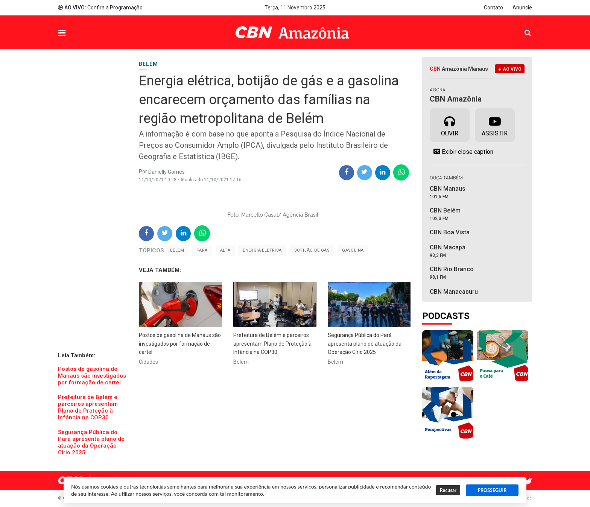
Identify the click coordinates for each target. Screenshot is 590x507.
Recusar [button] (448, 490)
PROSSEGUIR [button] (491, 490)
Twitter (528, 481)
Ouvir (449, 124)
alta (225, 250)
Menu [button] (77, 33)
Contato (493, 8)
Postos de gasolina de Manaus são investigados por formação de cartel (92, 376)
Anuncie (522, 8)
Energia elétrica (262, 250)
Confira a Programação (100, 8)
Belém (177, 250)
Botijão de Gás (312, 250)
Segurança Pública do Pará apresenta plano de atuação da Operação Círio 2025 (91, 442)
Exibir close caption (461, 151)
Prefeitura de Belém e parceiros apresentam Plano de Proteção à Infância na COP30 (88, 407)
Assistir (495, 124)
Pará (202, 250)
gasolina (352, 250)
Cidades (148, 362)
